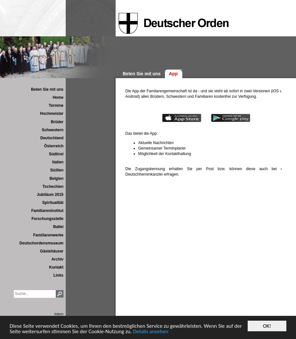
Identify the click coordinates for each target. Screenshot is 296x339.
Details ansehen (150, 331)
